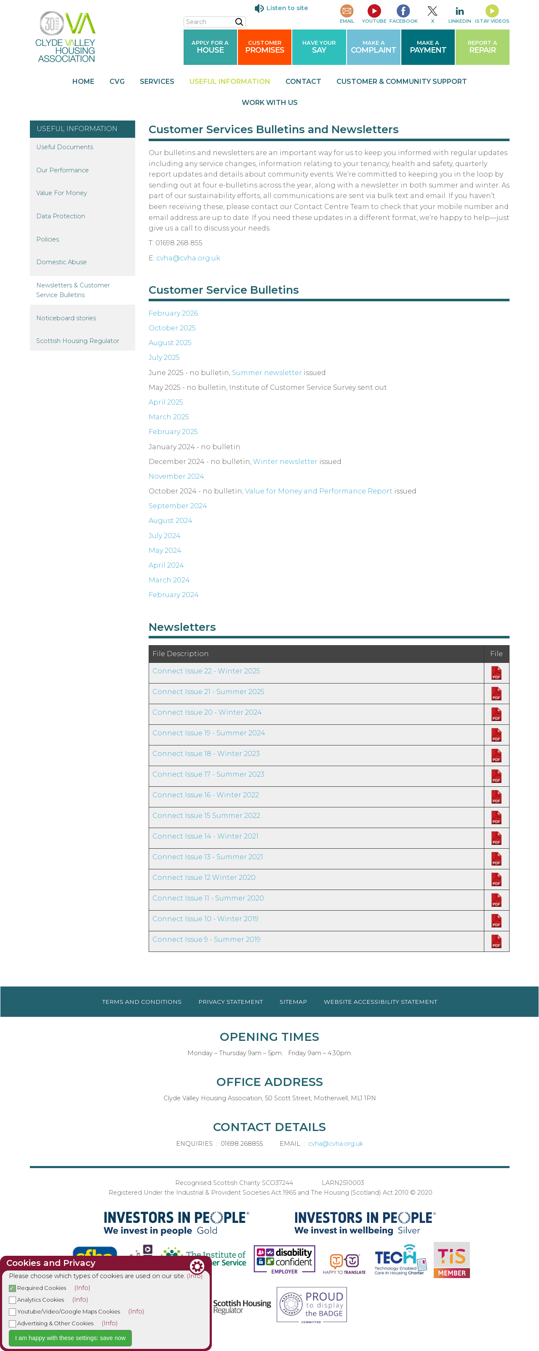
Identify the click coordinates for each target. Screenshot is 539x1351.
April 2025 (166, 402)
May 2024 (165, 551)
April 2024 (166, 565)
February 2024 (174, 595)
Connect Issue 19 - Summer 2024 (208, 733)
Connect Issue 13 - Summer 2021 (207, 857)
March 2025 (169, 417)
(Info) (195, 1276)
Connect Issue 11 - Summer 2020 (208, 898)
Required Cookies (37, 1287)
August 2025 (170, 343)
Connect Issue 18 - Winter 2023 (206, 754)
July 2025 (164, 358)
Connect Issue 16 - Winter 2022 (205, 795)
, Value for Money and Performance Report (317, 491)
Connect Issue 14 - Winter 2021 (205, 836)
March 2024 (169, 580)
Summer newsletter (267, 373)
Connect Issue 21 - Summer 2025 (208, 692)
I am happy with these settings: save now (70, 1338)
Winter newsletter (285, 462)
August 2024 (170, 521)
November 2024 (176, 476)
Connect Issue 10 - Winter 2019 (205, 919)
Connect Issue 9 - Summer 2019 (206, 940)
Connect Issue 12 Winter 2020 (204, 878)
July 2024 (165, 536)
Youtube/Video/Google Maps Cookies (64, 1311)
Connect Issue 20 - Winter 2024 (207, 712)
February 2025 (173, 432)
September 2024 (178, 506)
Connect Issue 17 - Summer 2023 (208, 774)
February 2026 (173, 313)
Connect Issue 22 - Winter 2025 (206, 671)
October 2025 (172, 328)
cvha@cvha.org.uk (188, 258)
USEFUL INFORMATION (77, 129)
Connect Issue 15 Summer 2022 (206, 816)
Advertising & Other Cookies (51, 1323)
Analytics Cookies (36, 1299)
